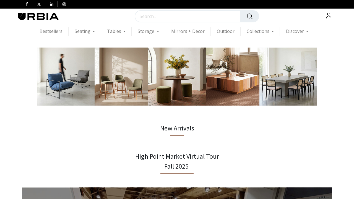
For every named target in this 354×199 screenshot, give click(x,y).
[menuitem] (54, 31)
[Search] (249, 16)
